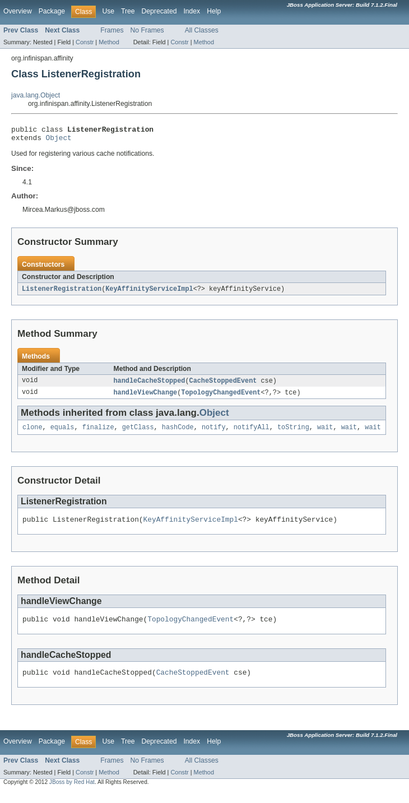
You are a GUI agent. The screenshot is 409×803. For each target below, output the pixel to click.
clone (32, 433)
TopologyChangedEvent (221, 397)
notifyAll (251, 433)
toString (293, 433)
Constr (85, 42)
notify (214, 433)
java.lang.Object (35, 95)
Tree (128, 11)
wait (325, 433)
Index (191, 11)
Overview (17, 11)
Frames (111, 30)
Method (109, 42)
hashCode (178, 433)
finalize (98, 433)
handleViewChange (146, 397)
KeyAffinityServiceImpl (149, 292)
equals (62, 433)
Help (214, 11)
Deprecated (159, 11)
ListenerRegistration (61, 292)
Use (108, 11)
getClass (138, 433)
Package (52, 11)
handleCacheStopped (149, 384)
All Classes (202, 30)
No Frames (147, 30)
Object (59, 141)
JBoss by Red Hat (72, 793)
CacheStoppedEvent (223, 384)
